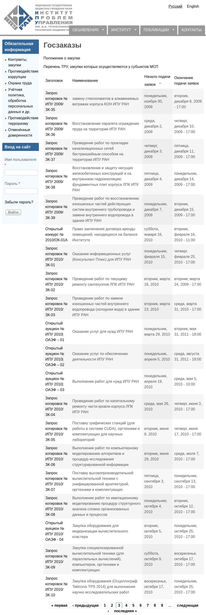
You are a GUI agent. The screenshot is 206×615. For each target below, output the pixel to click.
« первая (59, 605)
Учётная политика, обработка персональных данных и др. (20, 101)
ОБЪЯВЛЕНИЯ (86, 31)
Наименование (85, 81)
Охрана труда (20, 83)
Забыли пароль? (19, 202)
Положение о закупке (62, 58)
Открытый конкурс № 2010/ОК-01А (56, 234)
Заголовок (54, 81)
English (193, 6)
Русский (175, 6)
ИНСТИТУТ (122, 31)
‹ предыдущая (85, 605)
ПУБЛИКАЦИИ (157, 31)
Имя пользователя (20, 162)
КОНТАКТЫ (192, 30)
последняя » (125, 611)
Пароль (12, 184)
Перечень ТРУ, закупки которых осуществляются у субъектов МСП (101, 67)
